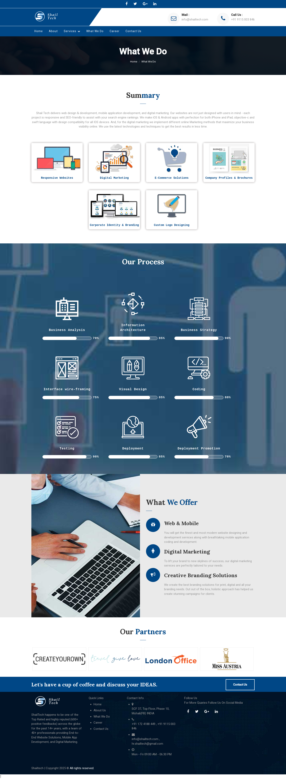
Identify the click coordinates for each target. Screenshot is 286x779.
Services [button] (72, 31)
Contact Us (133, 31)
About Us (100, 710)
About (53, 31)
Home (38, 31)
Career (114, 31)
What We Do (95, 31)
